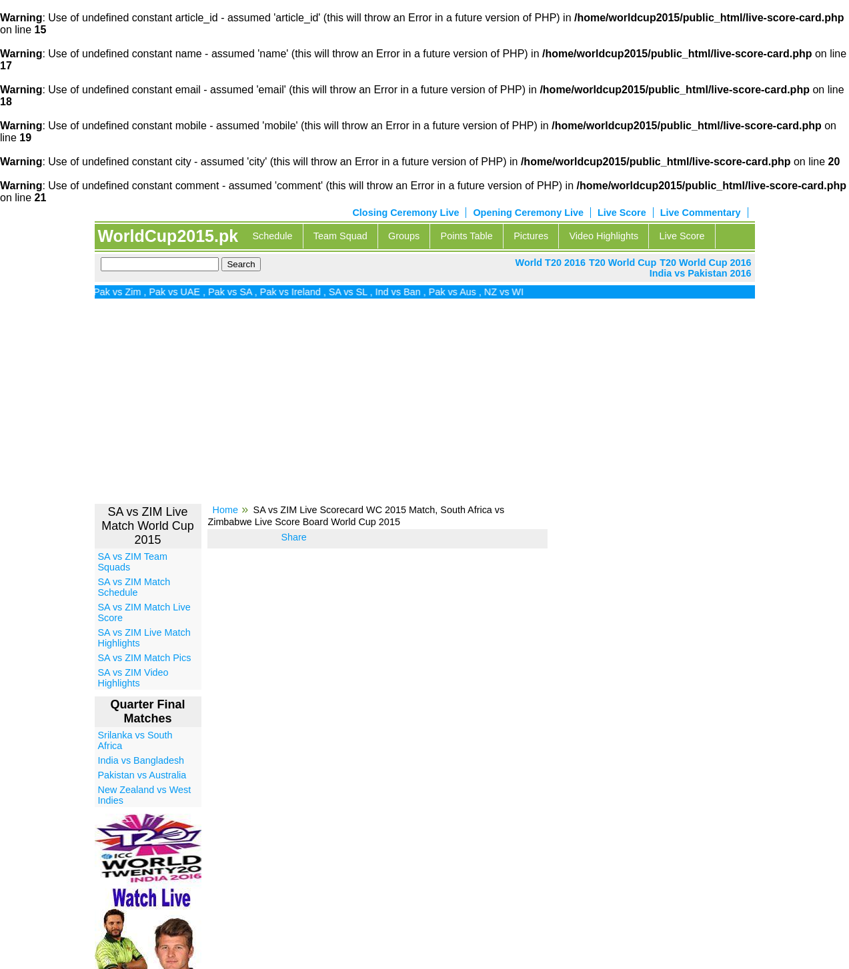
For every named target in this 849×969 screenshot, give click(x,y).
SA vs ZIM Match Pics (144, 657)
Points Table (467, 236)
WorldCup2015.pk (167, 236)
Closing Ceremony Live (405, 212)
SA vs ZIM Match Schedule (134, 587)
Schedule (272, 236)
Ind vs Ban (407, 292)
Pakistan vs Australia (142, 775)
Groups (403, 236)
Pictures (531, 236)
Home (225, 509)
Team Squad (340, 236)
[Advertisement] (425, 406)
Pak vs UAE (183, 292)
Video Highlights (603, 236)
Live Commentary (700, 212)
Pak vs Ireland (298, 292)
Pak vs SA (239, 292)
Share (293, 537)
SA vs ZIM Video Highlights (133, 677)
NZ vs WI (512, 292)
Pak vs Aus (461, 292)
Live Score (622, 212)
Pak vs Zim (125, 292)
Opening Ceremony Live (528, 212)
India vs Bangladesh (141, 760)
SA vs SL (356, 292)
